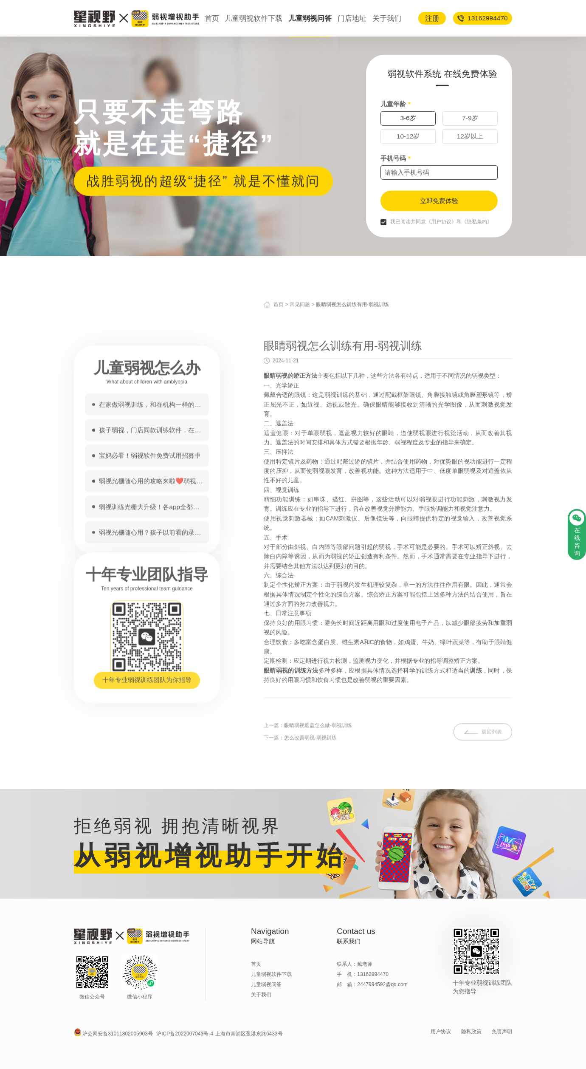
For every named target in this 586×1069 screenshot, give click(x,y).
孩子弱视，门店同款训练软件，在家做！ (150, 588)
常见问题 (300, 310)
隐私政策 (471, 1032)
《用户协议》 (441, 257)
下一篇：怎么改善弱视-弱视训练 (300, 773)
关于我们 (386, 18)
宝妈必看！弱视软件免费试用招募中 (150, 614)
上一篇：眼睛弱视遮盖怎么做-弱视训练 (308, 761)
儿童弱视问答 (310, 18)
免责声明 (502, 1032)
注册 (432, 18)
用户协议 (441, 1032)
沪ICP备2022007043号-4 (184, 1034)
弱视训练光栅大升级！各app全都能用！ (149, 665)
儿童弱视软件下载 (253, 18)
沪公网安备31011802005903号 (117, 1034)
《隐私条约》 (477, 257)
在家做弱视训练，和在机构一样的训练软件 (150, 563)
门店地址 (352, 18)
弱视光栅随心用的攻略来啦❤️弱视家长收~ (151, 639)
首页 (212, 18)
